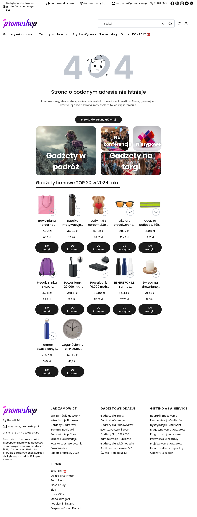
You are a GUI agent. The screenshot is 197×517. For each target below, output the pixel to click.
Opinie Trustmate (62, 476)
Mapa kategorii (60, 499)
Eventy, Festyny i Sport (114, 429)
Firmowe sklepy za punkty (166, 448)
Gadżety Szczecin (161, 453)
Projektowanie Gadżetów (166, 443)
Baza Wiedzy (59, 448)
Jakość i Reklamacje (64, 439)
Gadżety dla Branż (111, 416)
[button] (170, 23)
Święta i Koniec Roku (113, 453)
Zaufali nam (58, 480)
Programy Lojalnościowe (165, 434)
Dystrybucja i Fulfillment (165, 425)
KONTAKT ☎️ (58, 471)
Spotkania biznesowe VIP (116, 448)
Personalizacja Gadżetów (166, 420)
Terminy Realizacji (62, 429)
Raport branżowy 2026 (65, 453)
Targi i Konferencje (112, 420)
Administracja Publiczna (115, 439)
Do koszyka (46, 247)
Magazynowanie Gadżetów (167, 429)
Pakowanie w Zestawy (164, 439)
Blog (53, 490)
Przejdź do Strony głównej (98, 119)
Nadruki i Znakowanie (163, 416)
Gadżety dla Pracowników (116, 425)
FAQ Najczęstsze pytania (66, 443)
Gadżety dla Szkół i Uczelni (117, 443)
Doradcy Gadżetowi (63, 425)
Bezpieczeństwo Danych (66, 508)
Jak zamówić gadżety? (65, 416)
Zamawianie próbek (63, 434)
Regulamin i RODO (62, 503)
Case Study (58, 485)
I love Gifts (57, 494)
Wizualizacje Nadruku (64, 420)
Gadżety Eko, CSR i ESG (114, 434)
